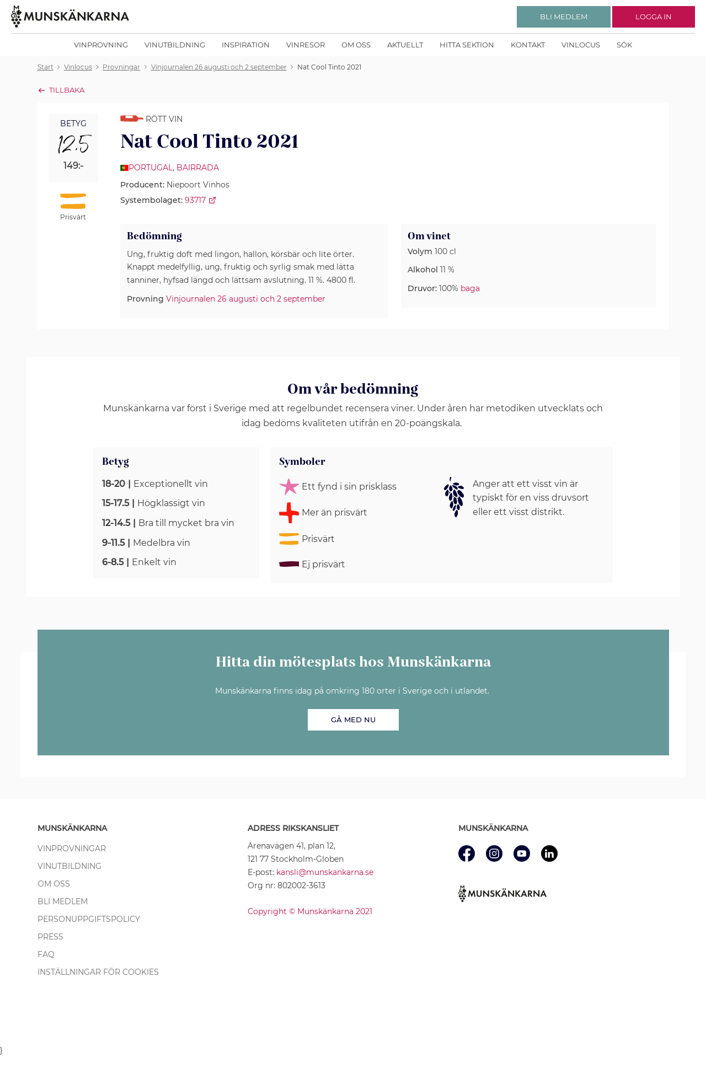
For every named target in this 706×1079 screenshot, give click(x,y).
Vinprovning (101, 44)
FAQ (46, 954)
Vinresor (305, 44)
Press (50, 937)
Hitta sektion (467, 44)
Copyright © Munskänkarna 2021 (310, 911)
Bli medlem (63, 901)
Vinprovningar (72, 848)
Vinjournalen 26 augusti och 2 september (245, 299)
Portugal (151, 168)
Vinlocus (580, 44)
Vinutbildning (175, 44)
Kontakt (528, 44)
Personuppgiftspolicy (89, 919)
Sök (624, 44)
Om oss (356, 44)
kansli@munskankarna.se (324, 872)
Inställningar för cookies (98, 972)
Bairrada (197, 168)
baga (470, 288)
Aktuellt (405, 44)
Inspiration (246, 44)
